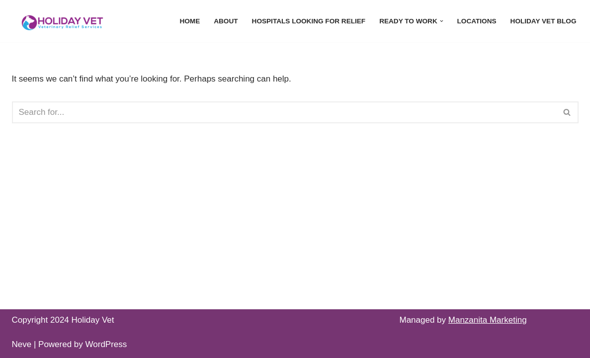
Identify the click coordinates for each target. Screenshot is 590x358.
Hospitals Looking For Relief (309, 21)
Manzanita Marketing (487, 320)
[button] (441, 21)
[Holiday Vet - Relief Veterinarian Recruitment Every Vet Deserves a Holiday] (61, 21)
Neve (22, 344)
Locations (477, 21)
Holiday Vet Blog (543, 21)
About (226, 21)
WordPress (106, 344)
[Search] (284, 112)
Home (189, 21)
